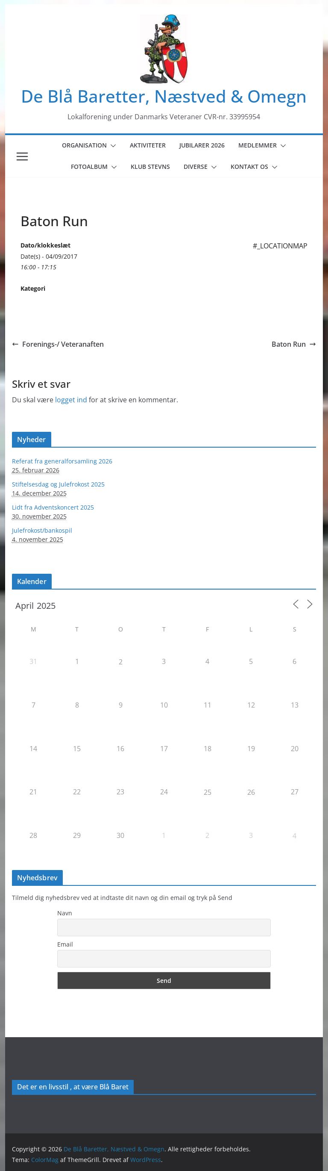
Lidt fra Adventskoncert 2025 (53, 507)
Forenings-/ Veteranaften (58, 344)
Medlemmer (257, 145)
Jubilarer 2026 (202, 145)
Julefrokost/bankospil (42, 530)
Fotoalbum (89, 166)
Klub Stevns (150, 166)
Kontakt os (249, 166)
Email (65, 944)
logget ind (71, 399)
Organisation (84, 145)
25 (207, 792)
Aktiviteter (148, 145)
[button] (111, 145)
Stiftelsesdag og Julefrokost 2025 (58, 484)
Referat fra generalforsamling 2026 (62, 461)
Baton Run (294, 344)
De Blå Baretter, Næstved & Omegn (164, 96)
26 (251, 792)
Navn (64, 913)
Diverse (196, 166)
